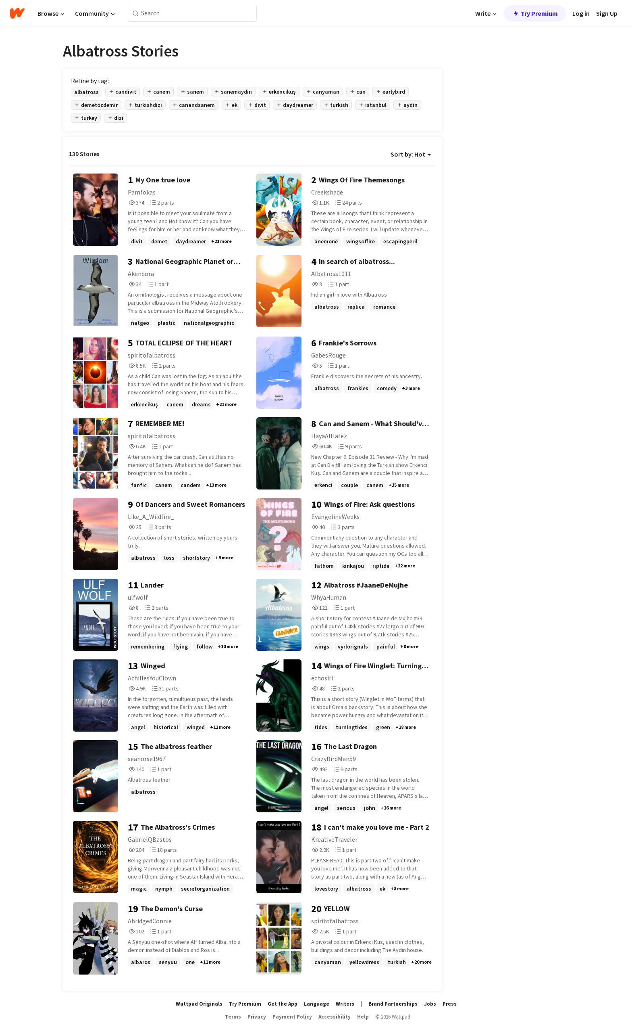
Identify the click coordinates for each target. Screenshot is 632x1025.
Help (363, 1016)
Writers (345, 1003)
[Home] (17, 13)
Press (450, 1003)
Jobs (430, 1003)
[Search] (135, 13)
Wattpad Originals (199, 1003)
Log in (581, 13)
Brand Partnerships (393, 1003)
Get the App (282, 1003)
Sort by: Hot (411, 154)
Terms (233, 1016)
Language (316, 1003)
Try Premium (535, 13)
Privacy (256, 1016)
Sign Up (606, 13)
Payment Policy (292, 1016)
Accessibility (334, 1016)
